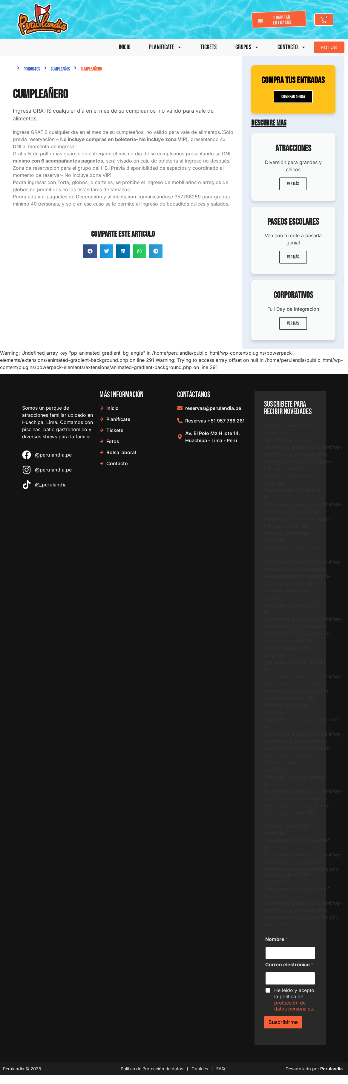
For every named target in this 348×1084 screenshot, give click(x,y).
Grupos (247, 47)
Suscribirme (283, 1022)
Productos (32, 69)
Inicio (125, 47)
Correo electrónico (289, 964)
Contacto (292, 47)
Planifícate (165, 47)
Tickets (208, 47)
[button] (90, 251)
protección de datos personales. (294, 1006)
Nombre (276, 939)
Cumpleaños (60, 69)
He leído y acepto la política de (294, 999)
